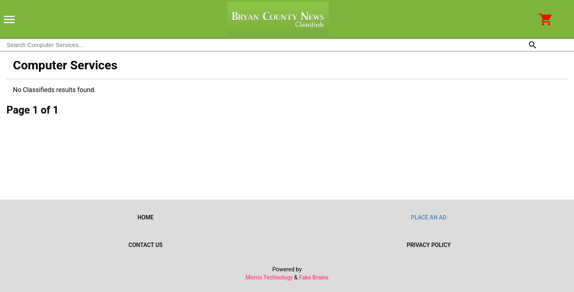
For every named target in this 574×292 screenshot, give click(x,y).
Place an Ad (428, 217)
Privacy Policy (428, 245)
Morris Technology (269, 277)
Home (145, 217)
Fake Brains (314, 277)
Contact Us (145, 245)
